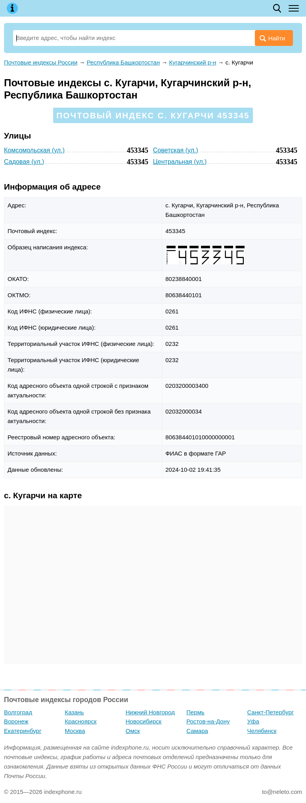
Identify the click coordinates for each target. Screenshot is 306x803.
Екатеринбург (22, 730)
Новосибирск (144, 721)
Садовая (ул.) (24, 161)
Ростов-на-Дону (208, 721)
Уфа (253, 721)
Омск (133, 730)
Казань (74, 712)
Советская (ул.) (175, 150)
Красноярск (80, 721)
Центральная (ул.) (180, 161)
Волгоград (18, 712)
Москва (75, 730)
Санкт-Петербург (270, 712)
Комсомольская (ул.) (34, 150)
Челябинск (262, 730)
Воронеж (16, 721)
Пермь (195, 712)
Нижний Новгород (150, 712)
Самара (197, 730)
